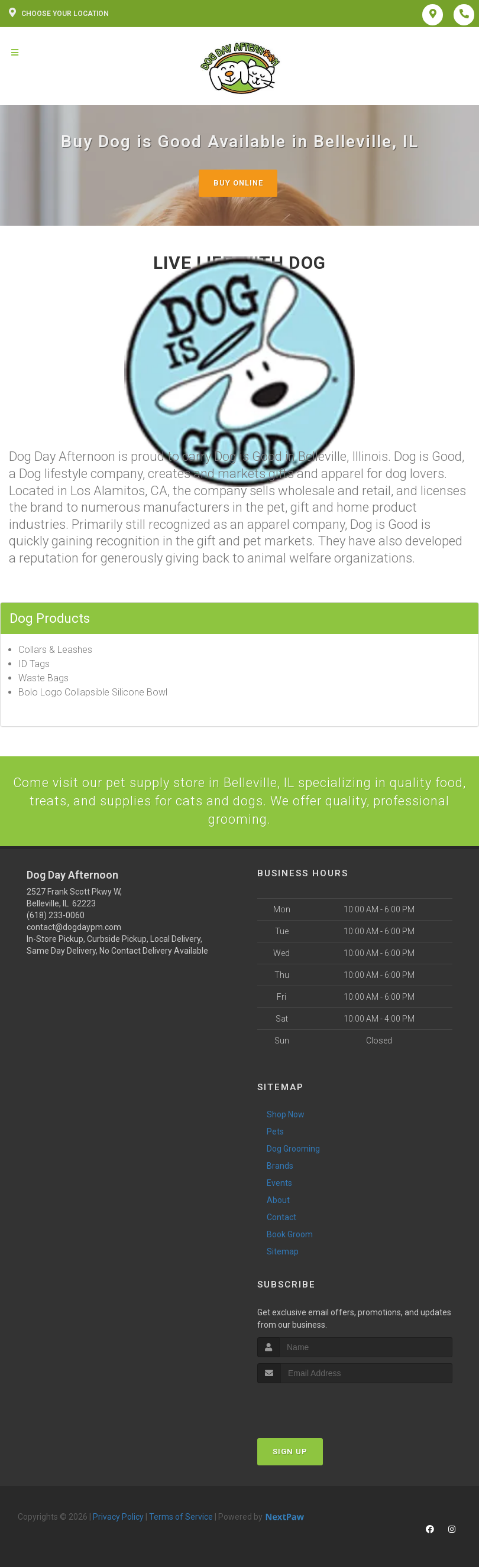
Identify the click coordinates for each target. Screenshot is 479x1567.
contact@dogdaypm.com (74, 927)
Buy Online (238, 182)
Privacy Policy (118, 1517)
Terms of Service (181, 1517)
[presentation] (320, 1406)
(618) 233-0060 (56, 916)
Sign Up (290, 1452)
